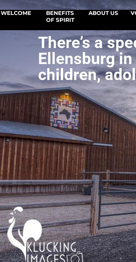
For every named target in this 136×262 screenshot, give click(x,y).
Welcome (16, 13)
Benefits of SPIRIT (60, 16)
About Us (103, 13)
